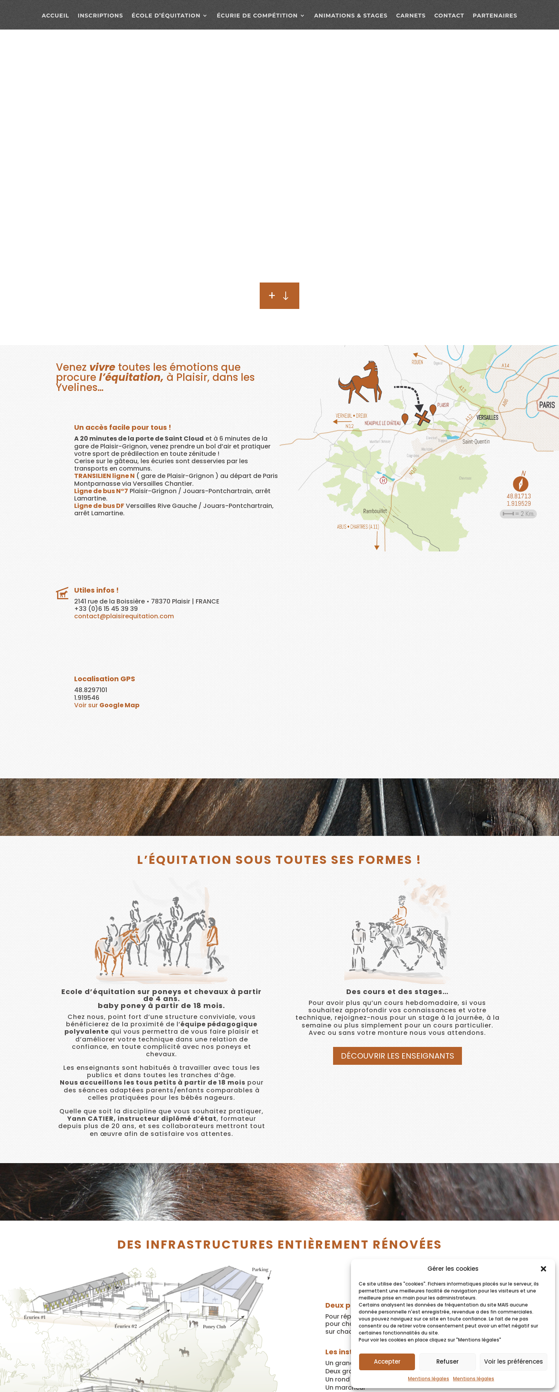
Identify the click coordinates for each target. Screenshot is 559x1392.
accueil (55, 16)
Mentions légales (428, 1378)
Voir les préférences (513, 1361)
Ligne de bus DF (99, 505)
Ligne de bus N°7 (101, 491)
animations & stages (350, 16)
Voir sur (106, 705)
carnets (410, 16)
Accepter (387, 1361)
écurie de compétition (257, 16)
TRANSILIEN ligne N (104, 475)
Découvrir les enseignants (397, 1055)
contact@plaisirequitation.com (124, 616)
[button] (543, 1269)
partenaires (495, 16)
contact (449, 16)
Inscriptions (100, 16)
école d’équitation (166, 16)
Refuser (447, 1361)
